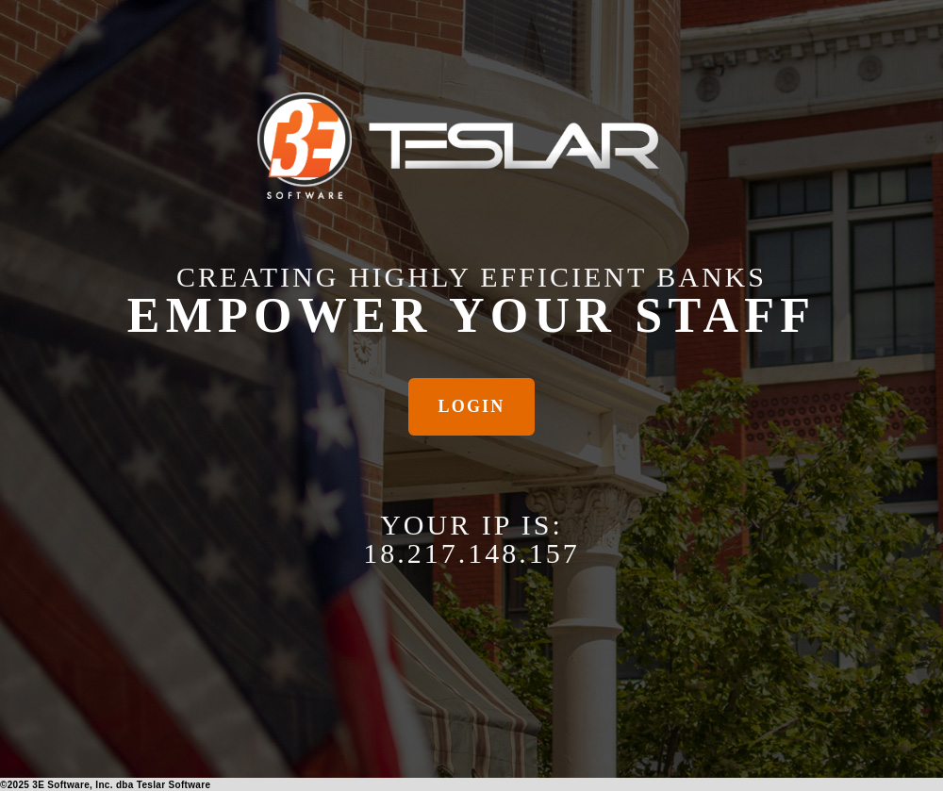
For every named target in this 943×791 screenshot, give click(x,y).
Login (471, 406)
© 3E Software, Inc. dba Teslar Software (105, 785)
